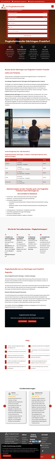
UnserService (25, 439)
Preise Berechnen (27, 35)
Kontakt (24, 441)
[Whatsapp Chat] (52, 456)
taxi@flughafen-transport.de (19, 1)
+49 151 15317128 (5, 1)
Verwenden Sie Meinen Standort (15, 10)
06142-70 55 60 (45, 445)
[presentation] (4, 406)
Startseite (3, 8)
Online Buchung (32, 321)
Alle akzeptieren (6, 455)
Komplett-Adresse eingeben (12, 12)
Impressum (24, 443)
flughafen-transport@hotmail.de (36, 1)
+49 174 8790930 (23, 321)
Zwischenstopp (45, 12)
